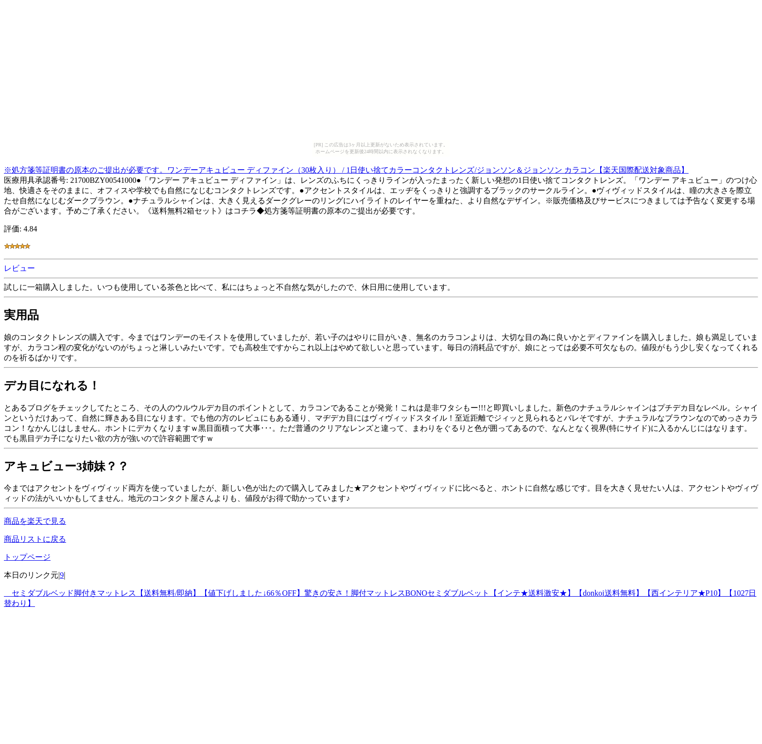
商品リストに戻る (35, 539)
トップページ (27, 557)
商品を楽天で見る (35, 521)
